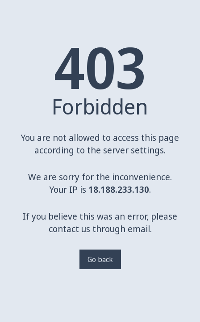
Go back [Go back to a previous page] (100, 259)
